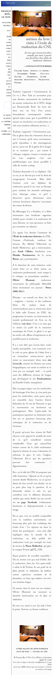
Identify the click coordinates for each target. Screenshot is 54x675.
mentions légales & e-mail (45, 658)
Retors (16, 258)
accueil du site (40, 651)
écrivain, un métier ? (10, 86)
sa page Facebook (27, 502)
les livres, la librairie (5, 130)
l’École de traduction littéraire (27, 236)
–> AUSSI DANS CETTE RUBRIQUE (37, 66)
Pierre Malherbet (34, 546)
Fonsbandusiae (44, 378)
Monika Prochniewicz (24, 255)
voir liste (26, 323)
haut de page (22, 651)
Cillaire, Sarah (21, 70)
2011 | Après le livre (9, 36)
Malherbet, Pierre (26, 73)
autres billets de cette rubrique (32, 648)
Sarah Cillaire (25, 251)
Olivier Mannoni (23, 280)
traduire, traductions (24, 79)
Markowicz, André (36, 76)
